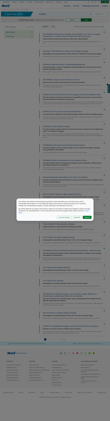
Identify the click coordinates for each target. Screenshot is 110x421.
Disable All (77, 217)
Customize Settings (64, 217)
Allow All (87, 217)
